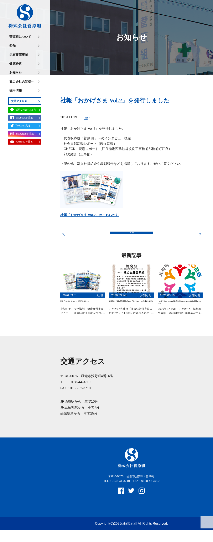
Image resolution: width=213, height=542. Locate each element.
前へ (70, 236)
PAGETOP (207, 522)
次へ (192, 236)
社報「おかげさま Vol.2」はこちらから (89, 215)
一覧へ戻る (131, 236)
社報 (88, 117)
